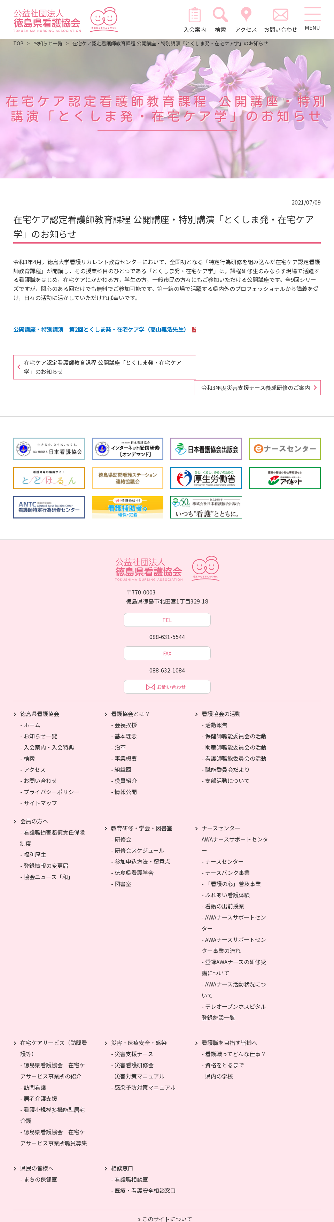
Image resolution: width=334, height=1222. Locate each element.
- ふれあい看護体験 (226, 879)
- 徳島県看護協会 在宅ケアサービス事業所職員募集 (53, 1121)
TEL (167, 603)
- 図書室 (121, 867)
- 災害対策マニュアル (138, 1060)
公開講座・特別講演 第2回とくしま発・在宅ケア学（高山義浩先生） (101, 329)
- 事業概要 (124, 742)
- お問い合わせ (38, 764)
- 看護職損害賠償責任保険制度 (52, 821)
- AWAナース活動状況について (234, 973)
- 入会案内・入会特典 (47, 731)
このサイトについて (167, 1203)
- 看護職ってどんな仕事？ (234, 1037)
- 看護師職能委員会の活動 (234, 742)
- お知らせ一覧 (38, 720)
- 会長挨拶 (124, 709)
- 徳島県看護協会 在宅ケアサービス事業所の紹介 (52, 1054)
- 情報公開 (124, 775)
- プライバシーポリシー (49, 775)
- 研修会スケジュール (137, 834)
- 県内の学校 (217, 1060)
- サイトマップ (38, 787)
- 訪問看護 (33, 1071)
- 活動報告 (214, 709)
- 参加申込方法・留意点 (140, 845)
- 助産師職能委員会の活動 (234, 731)
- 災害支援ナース (132, 1037)
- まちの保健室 (38, 1163)
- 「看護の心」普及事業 (231, 867)
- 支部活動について (226, 764)
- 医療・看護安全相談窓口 (143, 1174)
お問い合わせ (279, 19)
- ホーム (30, 709)
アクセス (245, 19)
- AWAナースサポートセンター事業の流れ (234, 929)
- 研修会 (121, 823)
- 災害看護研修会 (132, 1049)
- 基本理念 (124, 720)
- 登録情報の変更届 (44, 849)
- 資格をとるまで (223, 1049)
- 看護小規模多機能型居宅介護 (52, 1099)
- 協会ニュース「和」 (46, 860)
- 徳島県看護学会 (132, 856)
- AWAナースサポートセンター (234, 906)
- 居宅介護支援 (38, 1082)
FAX (167, 637)
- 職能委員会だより (226, 753)
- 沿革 (118, 731)
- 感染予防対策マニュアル (143, 1071)
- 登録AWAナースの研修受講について (234, 951)
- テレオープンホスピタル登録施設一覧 (234, 996)
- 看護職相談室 (129, 1163)
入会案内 (193, 19)
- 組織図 (121, 753)
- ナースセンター (223, 845)
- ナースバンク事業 (226, 856)
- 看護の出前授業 (223, 890)
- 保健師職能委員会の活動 (234, 720)
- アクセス (33, 753)
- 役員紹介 (124, 764)
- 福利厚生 (33, 838)
